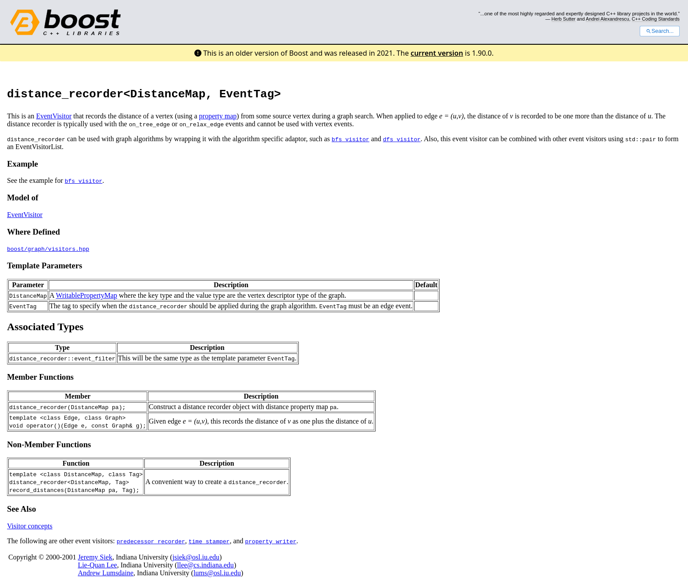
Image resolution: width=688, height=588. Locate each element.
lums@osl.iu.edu (217, 575)
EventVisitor (54, 118)
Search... (660, 31)
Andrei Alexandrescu (607, 18)
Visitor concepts (29, 528)
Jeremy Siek (95, 559)
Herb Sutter (564, 18)
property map (218, 118)
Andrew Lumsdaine (105, 575)
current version (437, 53)
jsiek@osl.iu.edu (195, 559)
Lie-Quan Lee (97, 567)
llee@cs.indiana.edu (205, 567)
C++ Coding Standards (656, 18)
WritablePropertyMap (86, 298)
